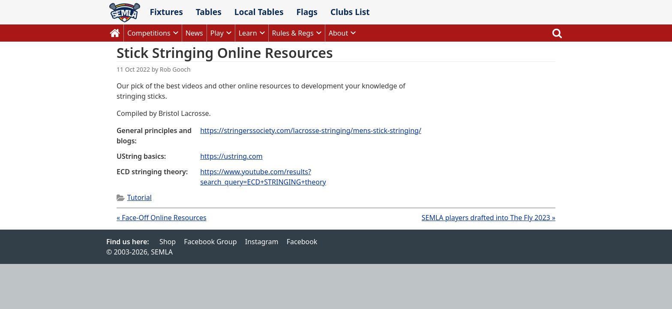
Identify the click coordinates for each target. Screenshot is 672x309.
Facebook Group (210, 241)
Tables (209, 12)
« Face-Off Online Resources (162, 217)
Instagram (262, 241)
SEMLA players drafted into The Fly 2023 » (488, 217)
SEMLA (124, 12)
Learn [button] (248, 33)
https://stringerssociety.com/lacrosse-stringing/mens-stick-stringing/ (310, 130)
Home (114, 33)
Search (557, 33)
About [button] (338, 33)
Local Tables (259, 12)
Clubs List (350, 12)
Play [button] (217, 33)
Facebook (302, 241)
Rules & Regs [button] (293, 33)
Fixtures (166, 12)
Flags (307, 12)
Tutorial (139, 197)
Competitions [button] (149, 33)
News (194, 33)
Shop (167, 241)
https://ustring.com (231, 156)
